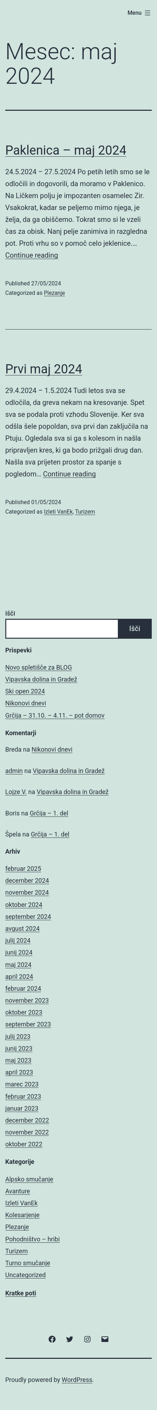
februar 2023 (23, 1096)
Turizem (85, 511)
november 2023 (27, 1000)
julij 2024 (17, 940)
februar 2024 (23, 988)
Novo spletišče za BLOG (38, 667)
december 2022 (27, 1120)
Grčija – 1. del (49, 813)
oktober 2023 (23, 1012)
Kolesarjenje (22, 1215)
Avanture (17, 1191)
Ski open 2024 (25, 691)
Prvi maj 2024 (43, 369)
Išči (10, 613)
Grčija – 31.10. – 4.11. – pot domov (55, 715)
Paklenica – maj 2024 (65, 150)
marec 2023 (21, 1084)
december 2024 (27, 880)
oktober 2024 (23, 904)
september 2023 (28, 1024)
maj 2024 (18, 964)
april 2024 (19, 976)
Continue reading (31, 255)
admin (14, 770)
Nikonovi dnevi (25, 703)
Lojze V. (16, 791)
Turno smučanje (27, 1263)
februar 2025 (23, 868)
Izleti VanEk (58, 511)
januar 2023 (21, 1108)
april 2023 (19, 1072)
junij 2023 (19, 1048)
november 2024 (27, 892)
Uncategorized (25, 1275)
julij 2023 (17, 1036)
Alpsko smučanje (29, 1179)
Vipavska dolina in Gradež (41, 679)
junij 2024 (19, 952)
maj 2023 (18, 1060)
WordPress (77, 1379)
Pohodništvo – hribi (32, 1239)
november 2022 (27, 1132)
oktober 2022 (23, 1144)
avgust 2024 (22, 928)
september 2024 (28, 916)
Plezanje (54, 293)
